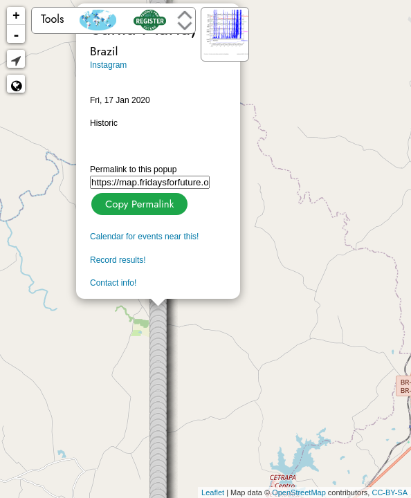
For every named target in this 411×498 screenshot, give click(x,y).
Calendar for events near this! (144, 236)
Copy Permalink (138, 202)
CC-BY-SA (390, 492)
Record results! (118, 260)
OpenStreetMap (299, 492)
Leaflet (212, 492)
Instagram (108, 65)
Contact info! (113, 283)
